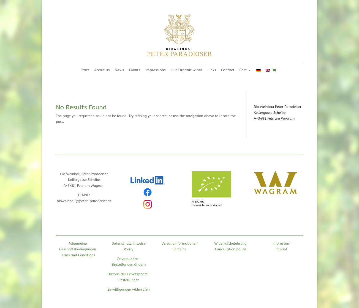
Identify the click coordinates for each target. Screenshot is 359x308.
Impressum (281, 243)
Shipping (180, 249)
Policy (128, 249)
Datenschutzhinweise (129, 243)
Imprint (281, 249)
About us (102, 70)
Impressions (155, 70)
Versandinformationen (179, 243)
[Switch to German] (258, 71)
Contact (227, 70)
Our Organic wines (187, 70)
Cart (243, 70)
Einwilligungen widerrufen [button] (128, 289)
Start (84, 70)
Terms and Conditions (77, 255)
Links (212, 70)
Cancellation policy (230, 249)
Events (134, 70)
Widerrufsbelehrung (230, 243)
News (119, 70)
